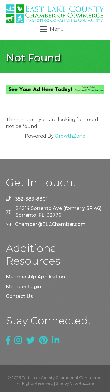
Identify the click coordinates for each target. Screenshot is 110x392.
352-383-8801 (31, 199)
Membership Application (35, 277)
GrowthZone (70, 136)
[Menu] (52, 29)
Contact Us (19, 296)
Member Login (23, 286)
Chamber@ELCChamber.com (50, 224)
